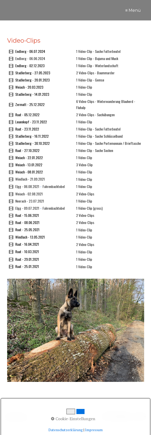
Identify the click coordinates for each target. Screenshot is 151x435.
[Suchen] (92, 417)
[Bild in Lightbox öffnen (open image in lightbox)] (75, 330)
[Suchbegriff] (50, 417)
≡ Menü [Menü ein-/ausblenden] (133, 10)
